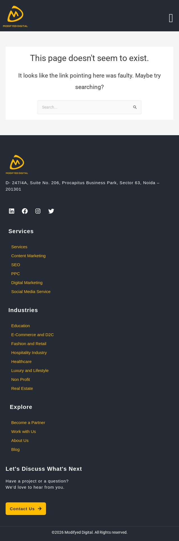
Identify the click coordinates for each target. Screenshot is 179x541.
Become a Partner (28, 422)
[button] (171, 18)
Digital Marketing (27, 282)
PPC (15, 273)
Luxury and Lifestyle (30, 370)
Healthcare (21, 361)
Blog (15, 449)
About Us (20, 440)
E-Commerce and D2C (32, 334)
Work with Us (23, 431)
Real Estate (22, 388)
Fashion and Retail (28, 343)
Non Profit (20, 379)
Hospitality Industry (29, 352)
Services (19, 246)
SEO (15, 264)
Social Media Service (31, 291)
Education (20, 325)
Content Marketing (28, 255)
